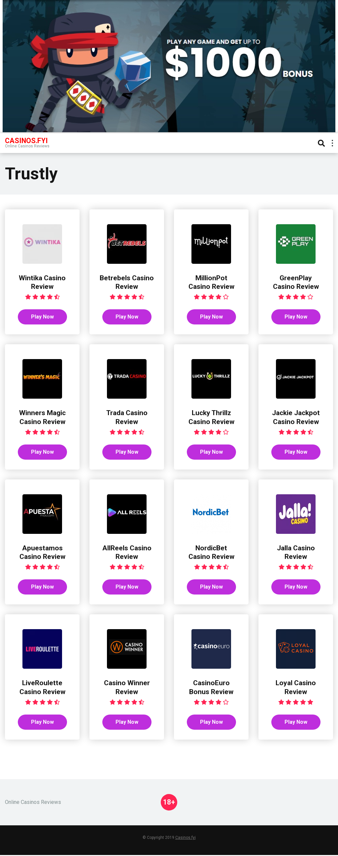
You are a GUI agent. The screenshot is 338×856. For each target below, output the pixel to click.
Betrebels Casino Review (127, 282)
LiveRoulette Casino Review (42, 688)
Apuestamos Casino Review (42, 552)
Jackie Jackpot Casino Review (296, 417)
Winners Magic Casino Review (42, 417)
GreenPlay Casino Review (296, 282)
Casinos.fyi (185, 838)
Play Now (42, 317)
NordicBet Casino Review (211, 552)
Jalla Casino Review (296, 552)
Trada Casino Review (126, 417)
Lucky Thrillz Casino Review (211, 417)
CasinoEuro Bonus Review (211, 688)
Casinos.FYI (26, 140)
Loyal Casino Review (296, 688)
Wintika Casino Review (42, 282)
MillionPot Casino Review (211, 282)
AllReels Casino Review (127, 552)
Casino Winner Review (127, 688)
